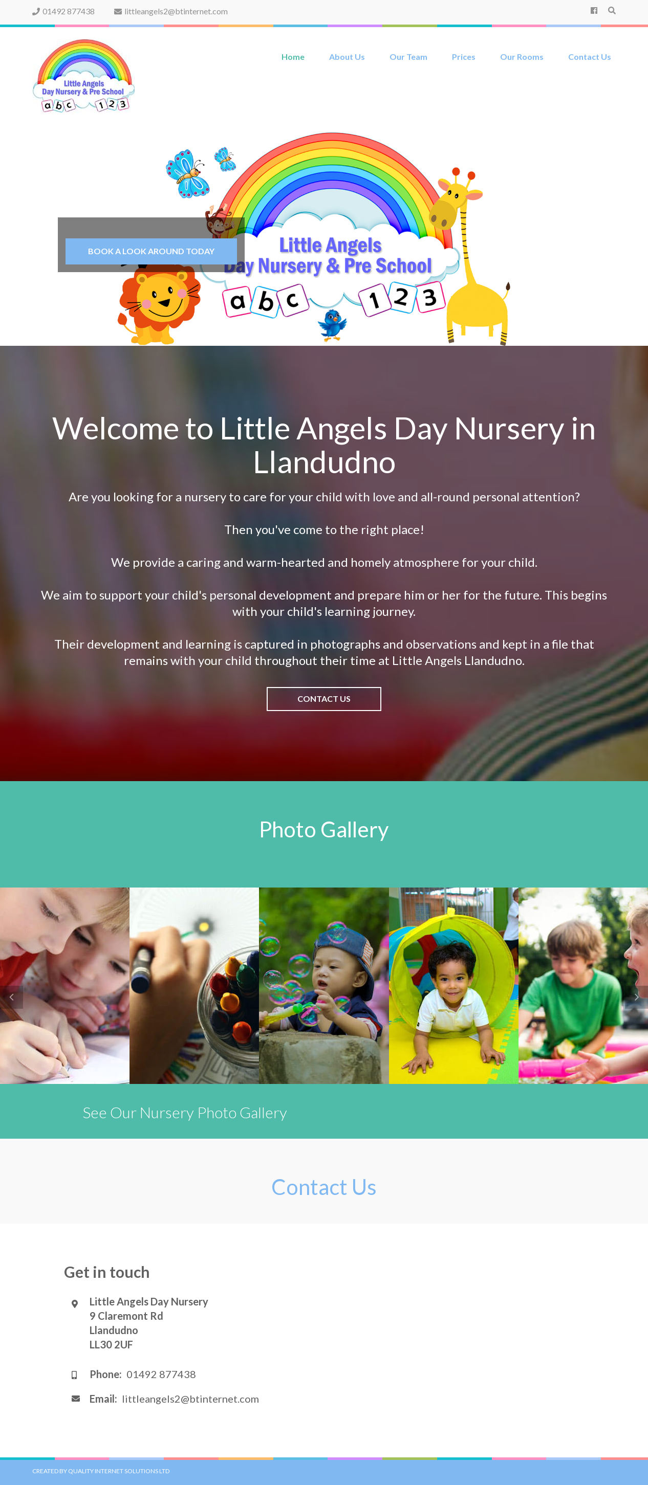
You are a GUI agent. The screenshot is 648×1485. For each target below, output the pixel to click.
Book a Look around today (151, 251)
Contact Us (589, 56)
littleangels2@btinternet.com (171, 11)
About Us (347, 56)
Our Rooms (522, 56)
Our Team (408, 56)
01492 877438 (63, 11)
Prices (464, 56)
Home (293, 56)
